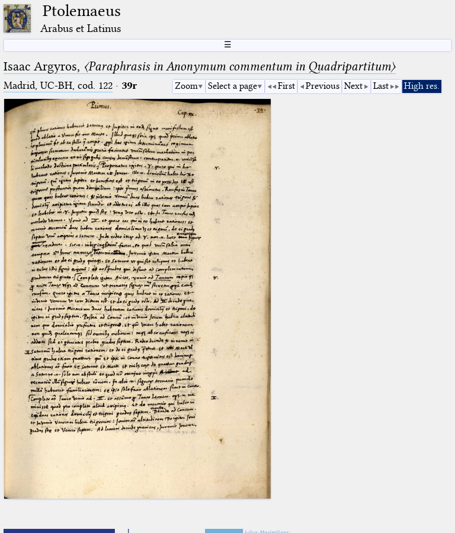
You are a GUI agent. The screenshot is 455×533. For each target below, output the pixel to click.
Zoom (186, 86)
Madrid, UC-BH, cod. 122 (58, 85)
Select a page (232, 86)
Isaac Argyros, (200, 66)
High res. (422, 86)
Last (381, 86)
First (286, 86)
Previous (322, 86)
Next (353, 86)
